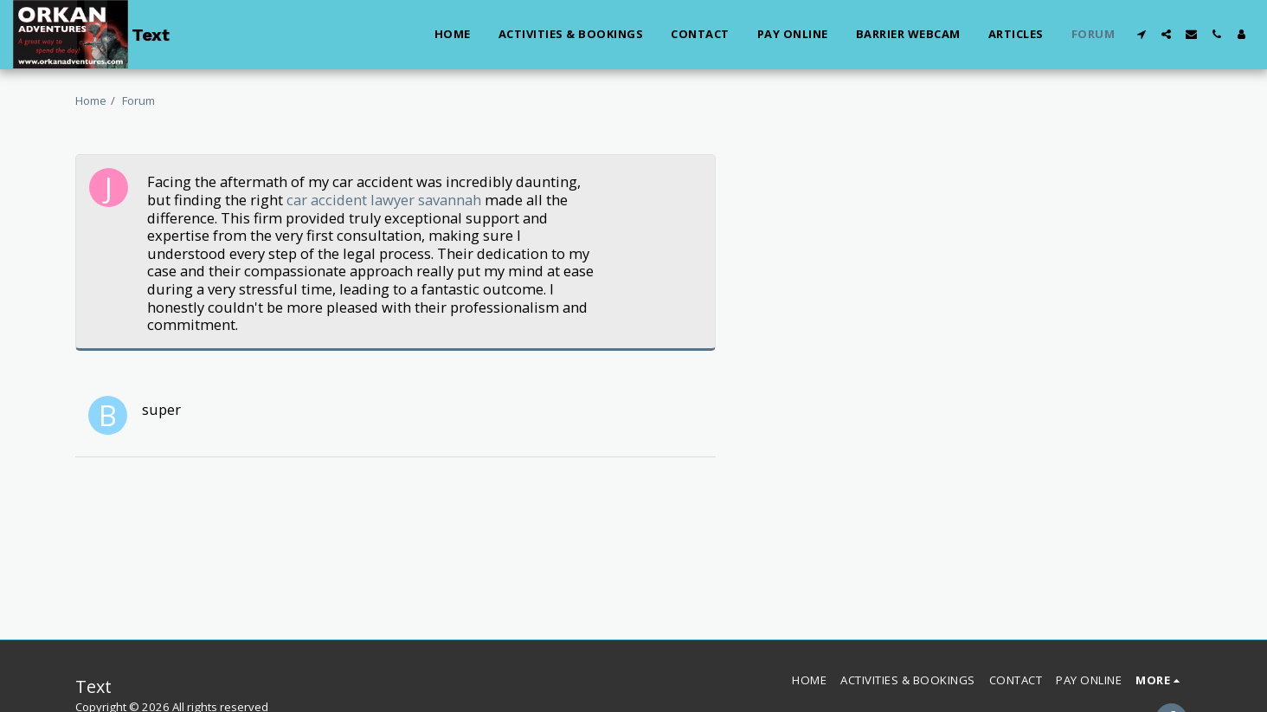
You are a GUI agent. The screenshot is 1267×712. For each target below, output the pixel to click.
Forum (138, 100)
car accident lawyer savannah (383, 200)
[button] (1141, 34)
